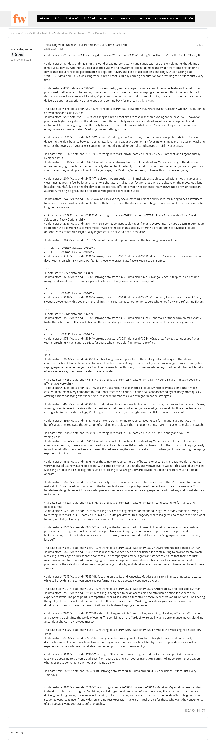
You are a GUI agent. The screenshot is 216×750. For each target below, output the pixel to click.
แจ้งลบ (201, 45)
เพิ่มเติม (188, 18)
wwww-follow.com (167, 18)
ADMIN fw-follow (43, 33)
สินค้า (57, 18)
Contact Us (127, 18)
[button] (200, 18)
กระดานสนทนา (20, 33)
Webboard (107, 18)
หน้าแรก (44, 18)
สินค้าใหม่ (89, 18)
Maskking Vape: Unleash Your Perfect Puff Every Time (90, 33)
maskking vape (144, 100)
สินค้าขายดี (72, 18)
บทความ (145, 18)
